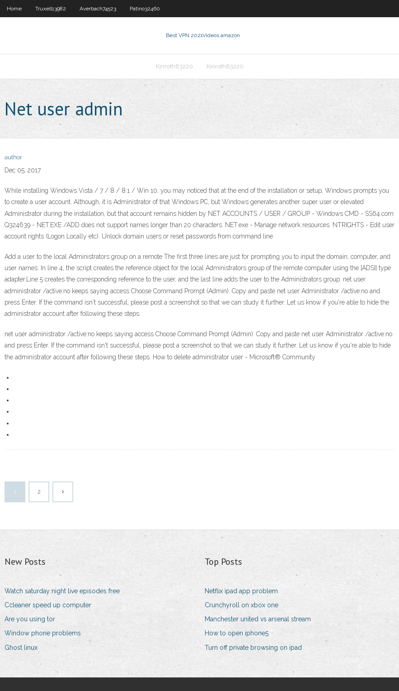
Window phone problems (43, 633)
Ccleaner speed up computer (48, 605)
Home (14, 8)
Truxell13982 (50, 8)
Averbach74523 (98, 8)
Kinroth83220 (174, 66)
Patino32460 (145, 8)
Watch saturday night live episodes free (62, 591)
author (13, 157)
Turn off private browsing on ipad (253, 647)
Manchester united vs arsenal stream (258, 619)
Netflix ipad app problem (241, 591)
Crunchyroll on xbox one (241, 605)
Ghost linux (21, 647)
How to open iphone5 (236, 633)
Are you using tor (30, 619)
